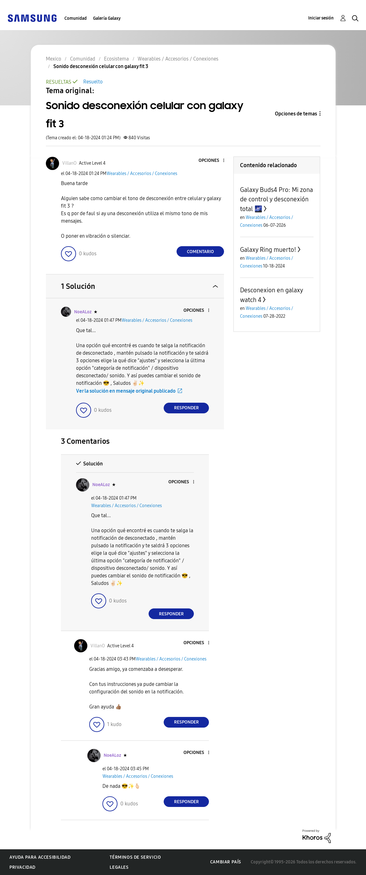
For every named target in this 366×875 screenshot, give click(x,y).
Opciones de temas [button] (296, 114)
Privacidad (22, 867)
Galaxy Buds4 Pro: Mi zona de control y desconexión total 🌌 (276, 199)
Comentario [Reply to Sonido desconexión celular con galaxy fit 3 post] (200, 251)
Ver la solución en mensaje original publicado (126, 391)
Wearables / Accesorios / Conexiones (142, 173)
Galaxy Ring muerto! (268, 249)
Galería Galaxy (107, 18)
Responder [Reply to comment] (186, 408)
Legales (119, 867)
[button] (213, 161)
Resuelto (93, 82)
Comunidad (75, 18)
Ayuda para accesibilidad (39, 857)
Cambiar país (225, 862)
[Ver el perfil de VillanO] (69, 163)
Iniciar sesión (321, 18)
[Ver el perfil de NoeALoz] (82, 312)
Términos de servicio (135, 857)
